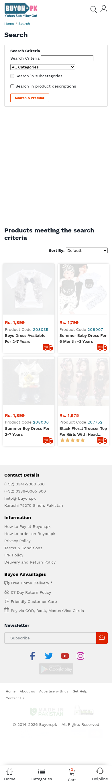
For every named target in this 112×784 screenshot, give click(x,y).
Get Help (79, 576)
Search (24, 24)
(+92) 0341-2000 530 (24, 382)
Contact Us (15, 582)
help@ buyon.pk (20, 396)
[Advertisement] (56, 168)
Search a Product (29, 98)
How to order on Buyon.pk (30, 432)
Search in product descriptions (45, 86)
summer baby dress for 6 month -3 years (83, 287)
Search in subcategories (38, 76)
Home (9, 24)
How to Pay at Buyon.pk (27, 424)
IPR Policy (13, 453)
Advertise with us (53, 576)
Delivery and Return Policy (30, 460)
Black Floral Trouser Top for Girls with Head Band (83, 330)
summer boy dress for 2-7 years (27, 329)
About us (27, 576)
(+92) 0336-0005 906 (25, 389)
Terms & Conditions (23, 446)
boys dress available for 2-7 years (25, 287)
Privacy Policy (17, 439)
